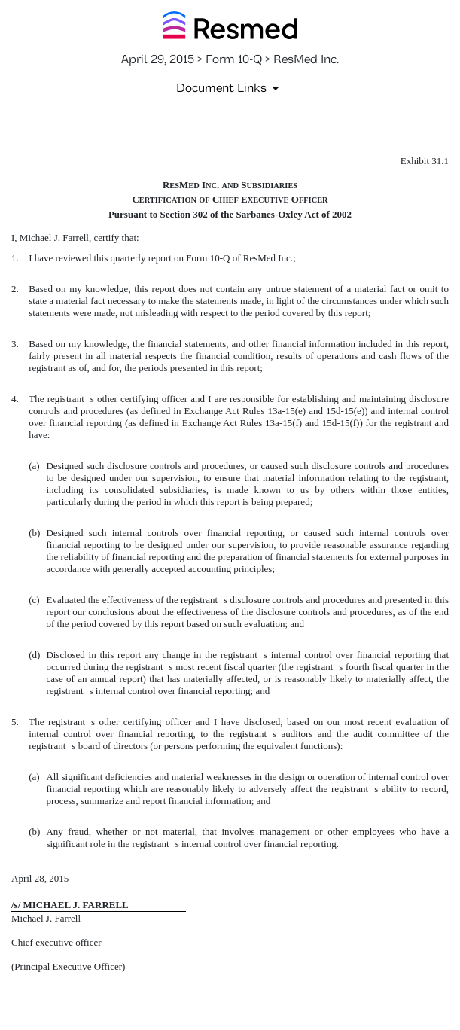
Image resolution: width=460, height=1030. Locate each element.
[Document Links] (230, 88)
